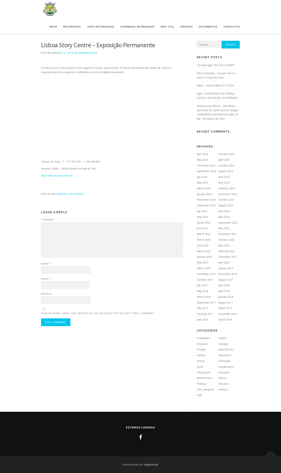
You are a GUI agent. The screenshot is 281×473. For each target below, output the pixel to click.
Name (46, 263)
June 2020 (202, 245)
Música (222, 378)
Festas (200, 361)
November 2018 (227, 274)
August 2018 (225, 279)
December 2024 (206, 165)
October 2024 (226, 165)
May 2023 (202, 217)
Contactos (231, 26)
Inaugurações (226, 366)
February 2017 (205, 314)
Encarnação (72, 26)
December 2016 (227, 314)
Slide (199, 395)
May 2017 (202, 308)
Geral (200, 366)
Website (46, 293)
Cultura (222, 338)
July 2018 (202, 285)
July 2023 (202, 211)
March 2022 (204, 234)
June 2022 (202, 228)
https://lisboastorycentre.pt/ (57, 175)
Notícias (201, 383)
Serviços (186, 26)
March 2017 (225, 308)
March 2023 (204, 222)
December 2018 (206, 274)
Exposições (76, 194)
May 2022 (224, 228)
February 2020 (226, 251)
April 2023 (224, 217)
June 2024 (224, 176)
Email (46, 278)
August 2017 (225, 302)
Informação (203, 372)
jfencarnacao (87, 52)
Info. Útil (167, 26)
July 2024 (202, 176)
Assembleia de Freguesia (137, 26)
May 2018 (202, 291)
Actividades (203, 338)
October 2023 (226, 199)
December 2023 (227, 194)
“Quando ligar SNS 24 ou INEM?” (216, 65)
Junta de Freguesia (100, 26)
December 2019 (227, 256)
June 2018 (224, 285)
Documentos (208, 26)
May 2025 (202, 159)
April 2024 (224, 182)
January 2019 (225, 268)
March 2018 (204, 296)
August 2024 (225, 171)
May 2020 (224, 245)
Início (53, 26)
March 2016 (225, 319)
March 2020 (204, 251)
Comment (47, 219)
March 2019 (204, 268)
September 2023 (206, 205)
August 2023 (225, 205)
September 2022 (227, 222)
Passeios (223, 383)
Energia (201, 349)
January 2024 (204, 194)
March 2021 (204, 239)
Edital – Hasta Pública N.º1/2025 (215, 85)
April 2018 (224, 291)
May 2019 (202, 262)
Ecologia (223, 344)
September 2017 (206, 302)
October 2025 (226, 154)
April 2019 (224, 262)
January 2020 (204, 256)
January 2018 (225, 296)
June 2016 (202, 319)
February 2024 (226, 188)
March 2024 (204, 188)
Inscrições (224, 372)
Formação (224, 361)
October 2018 (205, 279)
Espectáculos (226, 349)
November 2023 (206, 199)
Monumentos (205, 378)
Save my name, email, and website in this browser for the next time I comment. (98, 313)
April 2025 (224, 159)
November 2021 (227, 234)
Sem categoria (205, 389)
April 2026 (202, 154)
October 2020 (226, 239)
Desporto (202, 344)
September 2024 (206, 171)
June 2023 (224, 211)
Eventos (61, 194)
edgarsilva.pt (151, 464)
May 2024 (202, 182)
